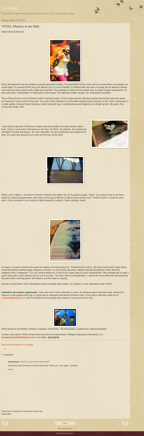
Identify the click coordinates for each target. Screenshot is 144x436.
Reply (10, 369)
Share (5, 349)
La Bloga (10, 8)
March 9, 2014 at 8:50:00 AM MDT (35, 362)
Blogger (70, 433)
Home (65, 423)
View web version (65, 428)
